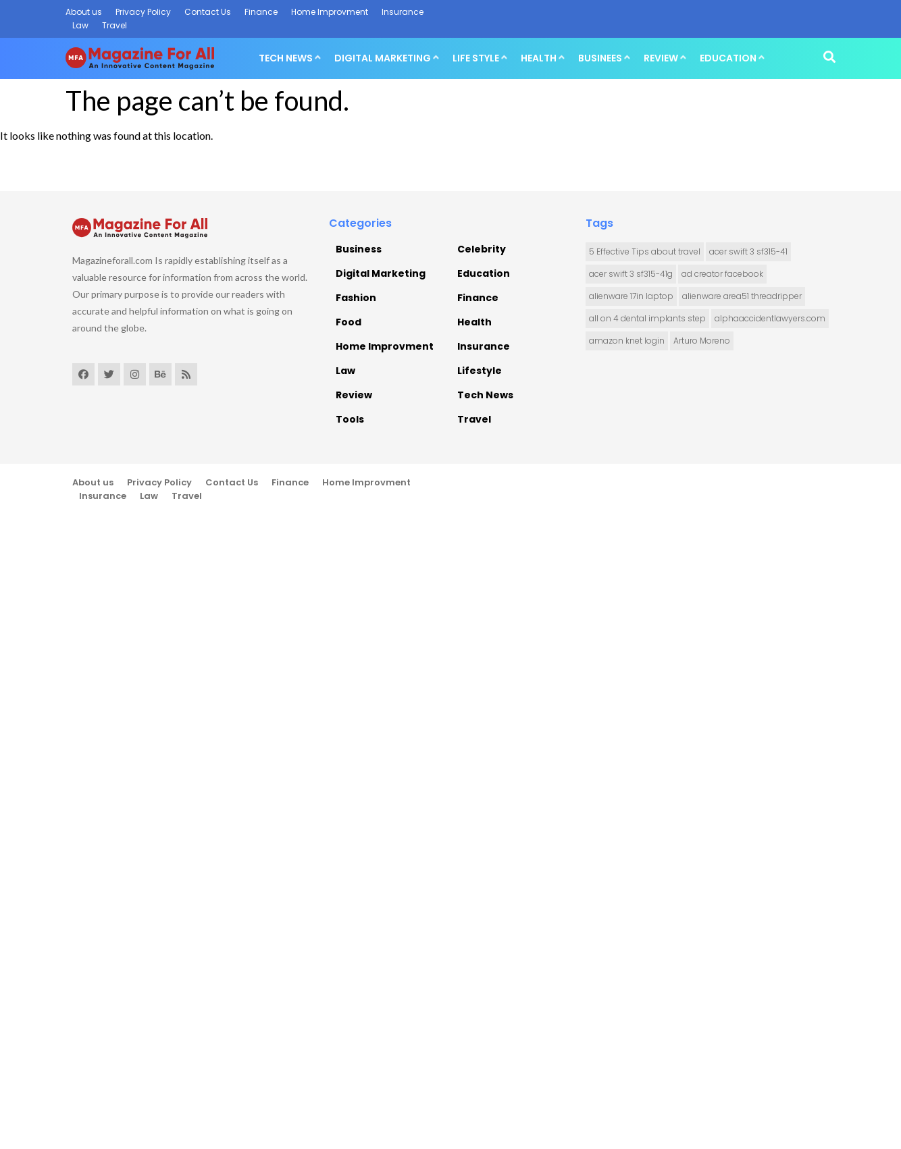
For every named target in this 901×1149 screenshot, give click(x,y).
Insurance (402, 12)
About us (84, 12)
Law (80, 25)
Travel (114, 25)
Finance (261, 12)
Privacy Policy (143, 12)
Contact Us (207, 12)
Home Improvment (329, 12)
